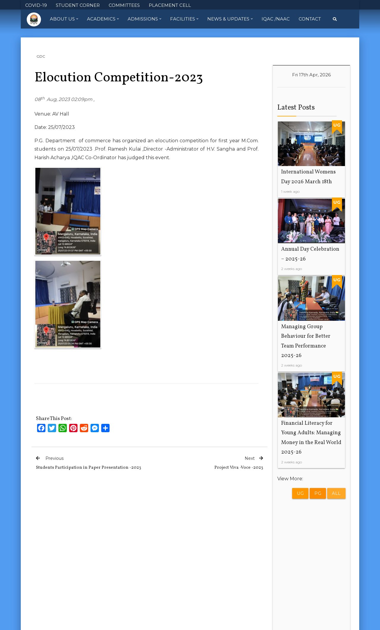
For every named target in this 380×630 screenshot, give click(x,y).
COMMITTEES (124, 5)
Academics (103, 19)
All (336, 493)
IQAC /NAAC (276, 19)
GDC (41, 56)
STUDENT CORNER (78, 5)
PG (317, 493)
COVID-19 (36, 5)
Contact (310, 19)
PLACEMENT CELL (170, 5)
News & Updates (230, 19)
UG (300, 493)
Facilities (184, 19)
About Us (64, 19)
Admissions (144, 19)
